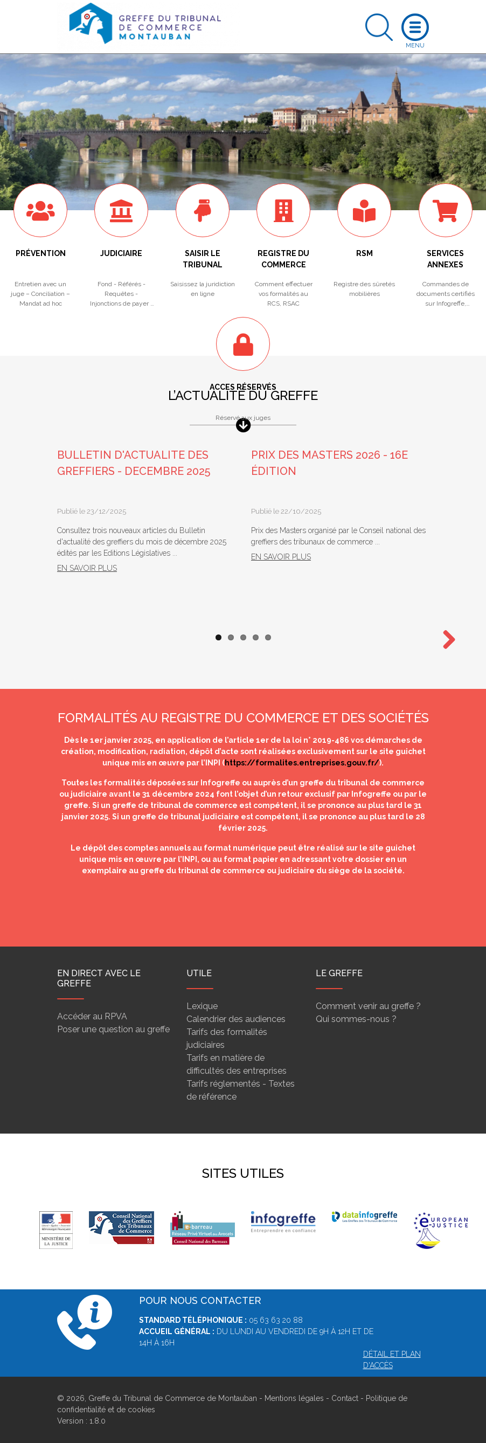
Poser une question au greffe (113, 1029)
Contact (344, 1398)
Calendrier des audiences (236, 1019)
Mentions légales (294, 1398)
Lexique (202, 1006)
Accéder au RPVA (92, 1016)
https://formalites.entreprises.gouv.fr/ (302, 762)
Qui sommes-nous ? (356, 1019)
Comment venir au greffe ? (368, 1006)
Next (445, 640)
